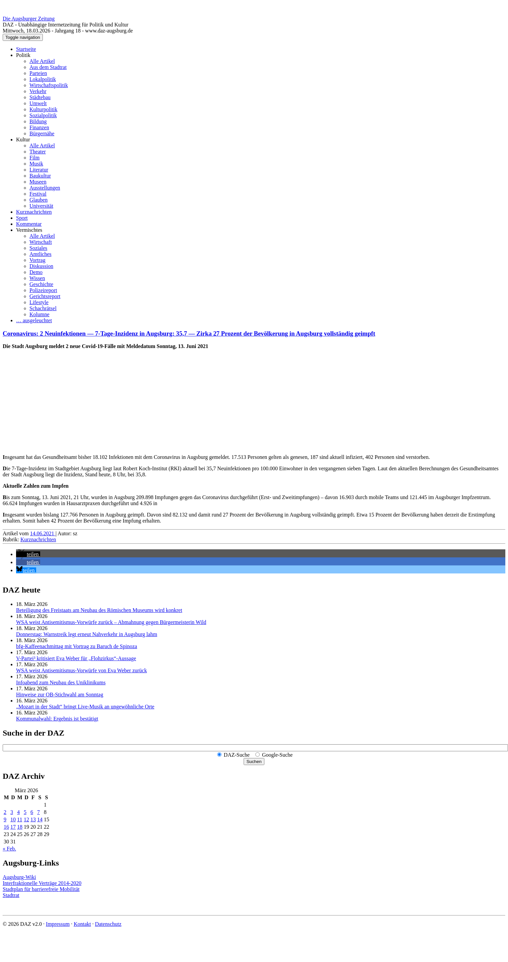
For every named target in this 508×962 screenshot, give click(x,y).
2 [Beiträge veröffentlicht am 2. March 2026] (5, 812)
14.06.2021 (43, 533)
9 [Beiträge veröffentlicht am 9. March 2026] (5, 819)
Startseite (26, 49)
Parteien (38, 73)
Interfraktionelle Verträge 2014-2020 (42, 883)
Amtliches (40, 254)
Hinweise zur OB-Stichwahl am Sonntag (59, 694)
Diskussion (41, 266)
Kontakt (82, 924)
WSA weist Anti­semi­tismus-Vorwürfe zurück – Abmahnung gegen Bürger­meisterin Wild (111, 622)
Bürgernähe (41, 133)
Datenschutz (108, 924)
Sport (22, 218)
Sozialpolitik (43, 115)
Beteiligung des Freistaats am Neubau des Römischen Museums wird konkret (99, 610)
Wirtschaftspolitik (48, 85)
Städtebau (40, 97)
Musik (36, 163)
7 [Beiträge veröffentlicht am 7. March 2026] (38, 812)
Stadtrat (11, 895)
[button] (28, 554)
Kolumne (39, 314)
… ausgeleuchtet (34, 320)
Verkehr (38, 91)
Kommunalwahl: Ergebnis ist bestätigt (57, 719)
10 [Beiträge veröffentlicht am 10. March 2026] (13, 819)
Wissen (37, 278)
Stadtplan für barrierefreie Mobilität (41, 889)
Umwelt (38, 103)
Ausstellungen (44, 188)
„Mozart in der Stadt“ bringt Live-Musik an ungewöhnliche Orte (85, 706)
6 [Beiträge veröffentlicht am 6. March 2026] (31, 812)
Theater (37, 151)
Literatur (38, 170)
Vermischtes (29, 230)
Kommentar (28, 224)
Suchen (253, 761)
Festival (38, 194)
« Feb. (9, 848)
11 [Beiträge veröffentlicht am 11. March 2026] (19, 819)
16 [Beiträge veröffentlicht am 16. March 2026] (6, 827)
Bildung (38, 121)
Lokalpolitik (42, 79)
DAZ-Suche (237, 755)
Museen (38, 182)
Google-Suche (277, 755)
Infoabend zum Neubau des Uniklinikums (61, 682)
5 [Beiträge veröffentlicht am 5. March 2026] (25, 812)
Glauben (38, 200)
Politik (23, 55)
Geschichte (41, 284)
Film (34, 157)
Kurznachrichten (34, 212)
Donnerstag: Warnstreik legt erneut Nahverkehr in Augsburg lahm (86, 634)
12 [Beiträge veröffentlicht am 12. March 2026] (26, 819)
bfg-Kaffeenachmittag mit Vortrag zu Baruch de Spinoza (76, 646)
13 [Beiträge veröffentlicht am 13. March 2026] (33, 819)
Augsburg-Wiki (19, 877)
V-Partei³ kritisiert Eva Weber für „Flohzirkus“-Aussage (76, 658)
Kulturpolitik (43, 109)
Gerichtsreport (44, 296)
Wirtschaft (40, 242)
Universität (41, 206)
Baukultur (40, 176)
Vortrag (37, 260)
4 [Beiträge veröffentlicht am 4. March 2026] (18, 812)
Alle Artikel (42, 61)
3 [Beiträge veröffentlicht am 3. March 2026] (11, 812)
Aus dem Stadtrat (48, 67)
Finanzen (39, 127)
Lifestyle (39, 302)
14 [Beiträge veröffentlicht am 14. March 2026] (40, 819)
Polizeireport (43, 290)
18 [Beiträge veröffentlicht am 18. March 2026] (19, 827)
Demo (36, 272)
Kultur (23, 139)
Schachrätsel (43, 308)
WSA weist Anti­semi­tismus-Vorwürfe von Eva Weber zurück (81, 670)
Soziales (38, 248)
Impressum (58, 924)
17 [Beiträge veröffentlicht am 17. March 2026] (13, 827)
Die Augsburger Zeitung (29, 18)
